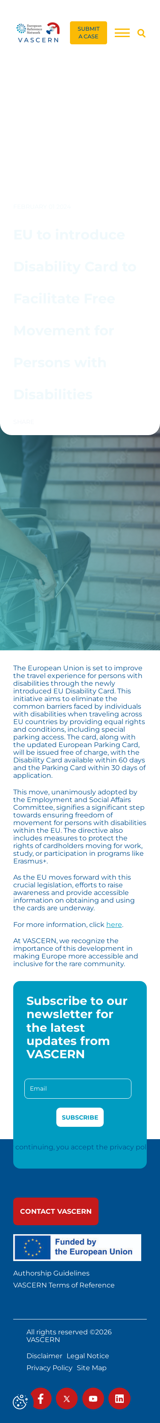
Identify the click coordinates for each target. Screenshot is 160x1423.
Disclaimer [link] (44, 1356)
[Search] (141, 33)
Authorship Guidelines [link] (51, 1273)
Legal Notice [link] (88, 1356)
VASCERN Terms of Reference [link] (64, 1285)
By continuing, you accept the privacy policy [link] (80, 1147)
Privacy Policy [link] (49, 1368)
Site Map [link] (92, 1368)
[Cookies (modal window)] (20, 1402)
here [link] (114, 924)
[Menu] (122, 33)
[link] (38, 32)
